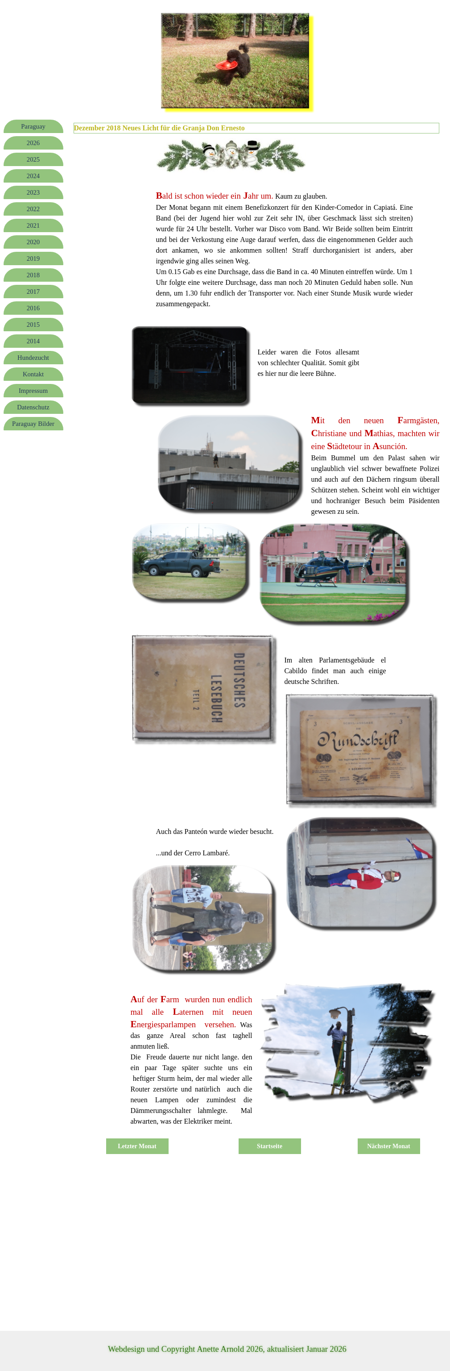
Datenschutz (33, 407)
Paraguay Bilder (33, 423)
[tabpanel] (284, 249)
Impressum (33, 390)
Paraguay (33, 126)
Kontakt (33, 374)
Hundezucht (33, 357)
